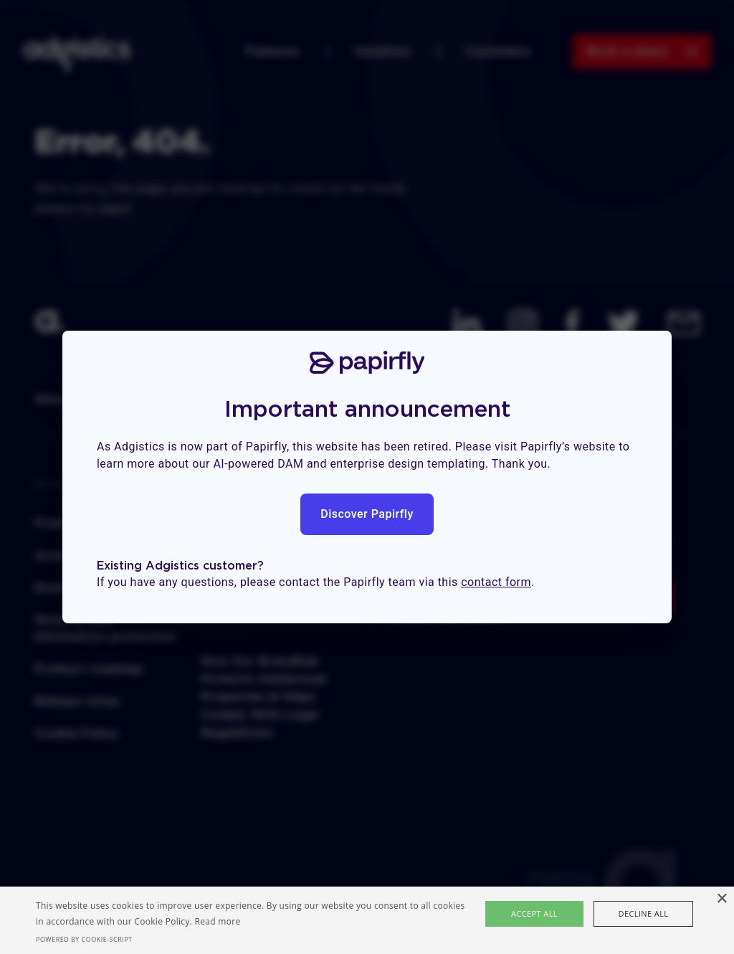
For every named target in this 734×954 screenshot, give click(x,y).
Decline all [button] (644, 913)
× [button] (721, 899)
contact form (496, 582)
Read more (218, 921)
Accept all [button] (534, 913)
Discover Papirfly (366, 514)
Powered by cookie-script (84, 939)
